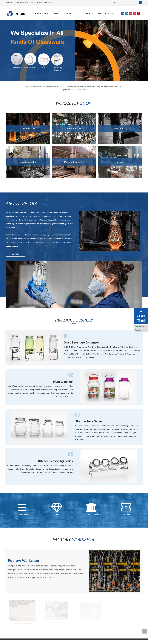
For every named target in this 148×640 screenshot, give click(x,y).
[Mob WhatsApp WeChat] (57, 573)
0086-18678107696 (22, 2)
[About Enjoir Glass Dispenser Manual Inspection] (74, 263)
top (144, 631)
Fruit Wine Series (46, 606)
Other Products (46, 613)
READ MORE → (15, 254)
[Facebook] (122, 13)
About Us (9, 595)
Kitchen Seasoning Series (49, 602)
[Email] (114, 573)
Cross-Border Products (49, 609)
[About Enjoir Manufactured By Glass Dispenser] (140, 213)
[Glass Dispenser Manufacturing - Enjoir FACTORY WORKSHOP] (114, 487)
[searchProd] (124, 3)
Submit (118, 618)
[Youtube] (130, 13)
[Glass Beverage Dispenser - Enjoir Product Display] (33, 290)
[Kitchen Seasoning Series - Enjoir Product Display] (109, 395)
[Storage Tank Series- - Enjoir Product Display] (39, 358)
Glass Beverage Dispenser (50, 591)
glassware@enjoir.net (45, 2)
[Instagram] (134, 13)
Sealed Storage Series (48, 599)
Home (8, 591)
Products (9, 599)
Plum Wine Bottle (46, 595)
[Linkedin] (126, 13)
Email (139, 330)
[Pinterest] (138, 13)
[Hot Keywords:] (140, 2)
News (8, 602)
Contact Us (10, 606)
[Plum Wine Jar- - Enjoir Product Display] (109, 324)
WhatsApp (140, 326)
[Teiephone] (10, 573)
